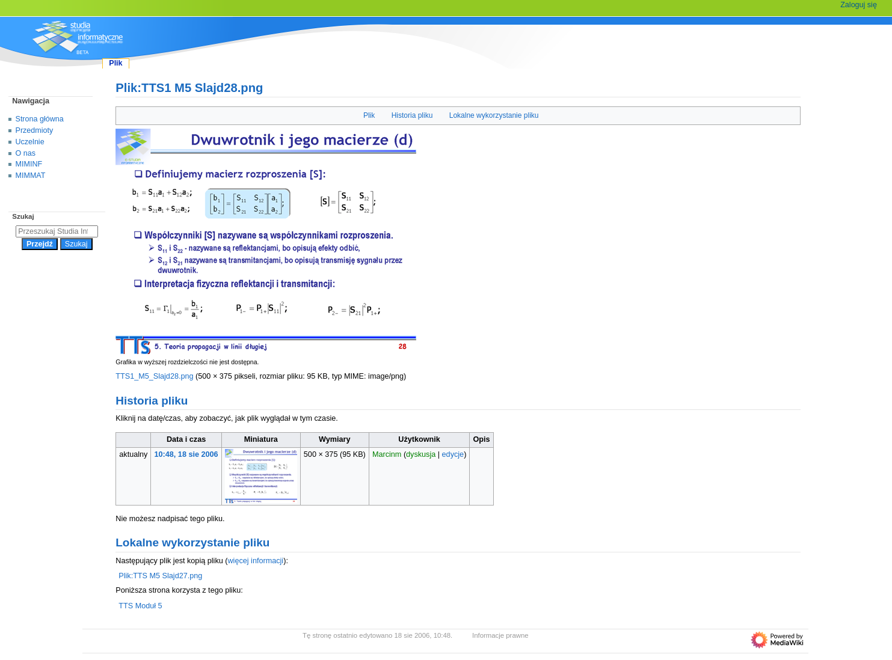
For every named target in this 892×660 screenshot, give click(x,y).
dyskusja (420, 454)
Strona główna (40, 119)
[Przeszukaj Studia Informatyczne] (57, 231)
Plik (369, 115)
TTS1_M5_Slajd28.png (154, 376)
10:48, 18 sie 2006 (186, 454)
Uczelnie (30, 142)
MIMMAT (31, 175)
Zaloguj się (858, 5)
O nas (25, 153)
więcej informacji (255, 561)
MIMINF (29, 164)
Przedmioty (35, 130)
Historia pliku (412, 115)
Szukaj (23, 216)
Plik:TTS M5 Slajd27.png (160, 576)
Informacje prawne (500, 635)
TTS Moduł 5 (140, 606)
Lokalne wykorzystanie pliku (494, 115)
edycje (453, 454)
